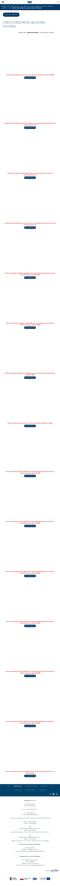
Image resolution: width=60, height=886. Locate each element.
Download (44, 786)
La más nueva (44, 32)
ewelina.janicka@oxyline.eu (36, 851)
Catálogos (18, 790)
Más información (30, 77)
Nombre (51, 32)
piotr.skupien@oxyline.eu (36, 865)
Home (4, 6)
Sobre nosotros (31, 786)
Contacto (42, 790)
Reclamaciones (30, 790)
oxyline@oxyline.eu (32, 814)
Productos (14, 6)
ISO (52, 786)
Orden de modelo (32, 32)
